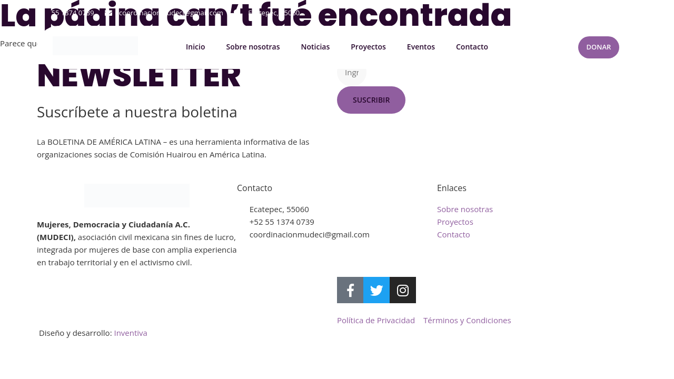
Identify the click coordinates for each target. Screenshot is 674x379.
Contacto (472, 47)
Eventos (421, 47)
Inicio (195, 47)
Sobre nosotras (253, 47)
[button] (628, 13)
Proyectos (368, 47)
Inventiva (130, 332)
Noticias (315, 47)
